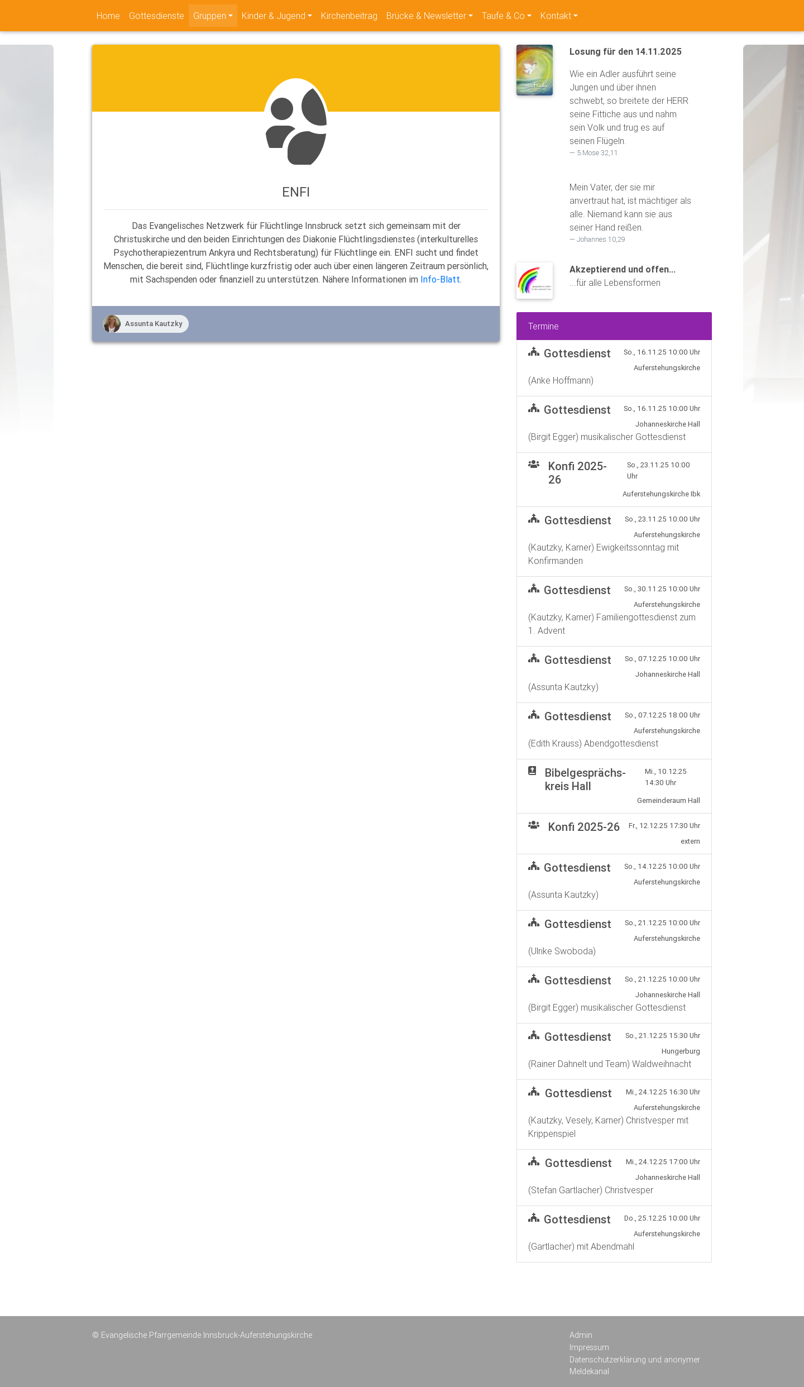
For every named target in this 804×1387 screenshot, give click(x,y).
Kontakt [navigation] (555, 15)
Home (108, 15)
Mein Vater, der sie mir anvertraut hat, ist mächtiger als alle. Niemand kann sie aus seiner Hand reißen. (631, 213)
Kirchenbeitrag (349, 15)
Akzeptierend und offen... (623, 269)
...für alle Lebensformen (615, 282)
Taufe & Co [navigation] (503, 15)
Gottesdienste (156, 15)
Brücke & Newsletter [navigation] (426, 15)
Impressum (589, 1347)
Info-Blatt (440, 279)
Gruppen (209, 15)
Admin (581, 1335)
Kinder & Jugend (273, 15)
